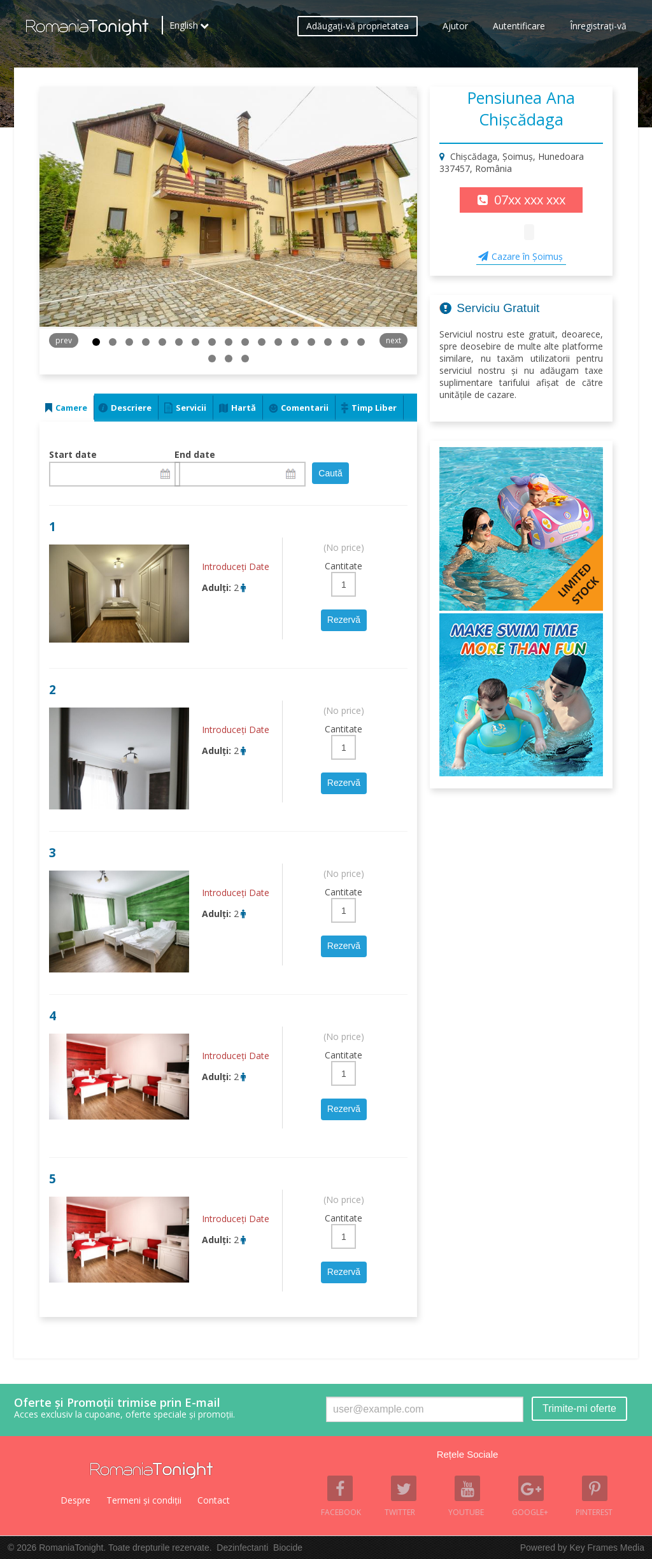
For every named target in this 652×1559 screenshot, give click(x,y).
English (183, 28)
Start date (73, 454)
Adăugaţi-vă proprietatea (357, 29)
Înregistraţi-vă (598, 29)
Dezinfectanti (242, 1547)
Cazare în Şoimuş (527, 256)
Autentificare (519, 29)
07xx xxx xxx (529, 199)
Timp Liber (374, 407)
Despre (75, 1500)
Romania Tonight (151, 1470)
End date (194, 454)
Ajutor (455, 29)
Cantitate (343, 566)
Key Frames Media (607, 1547)
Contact (213, 1500)
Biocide (287, 1547)
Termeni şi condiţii (143, 1500)
